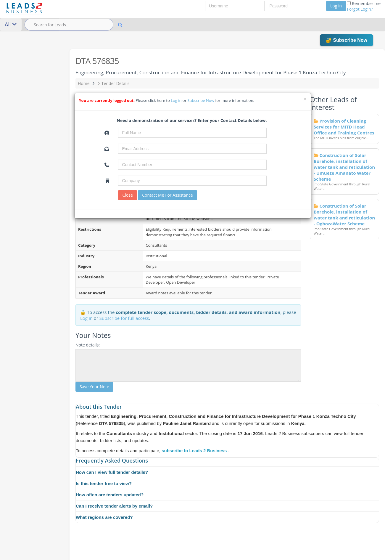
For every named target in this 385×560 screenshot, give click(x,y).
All (11, 24)
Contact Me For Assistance (167, 195)
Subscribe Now (201, 100)
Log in (336, 6)
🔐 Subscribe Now (346, 40)
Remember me (364, 6)
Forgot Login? (360, 9)
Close (127, 195)
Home (84, 83)
